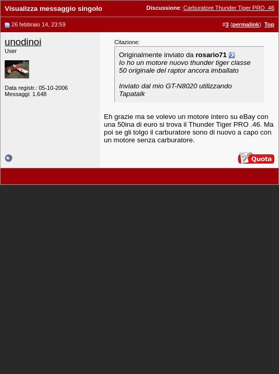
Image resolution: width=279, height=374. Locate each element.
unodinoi (23, 41)
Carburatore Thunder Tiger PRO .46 (228, 8)
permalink (245, 24)
